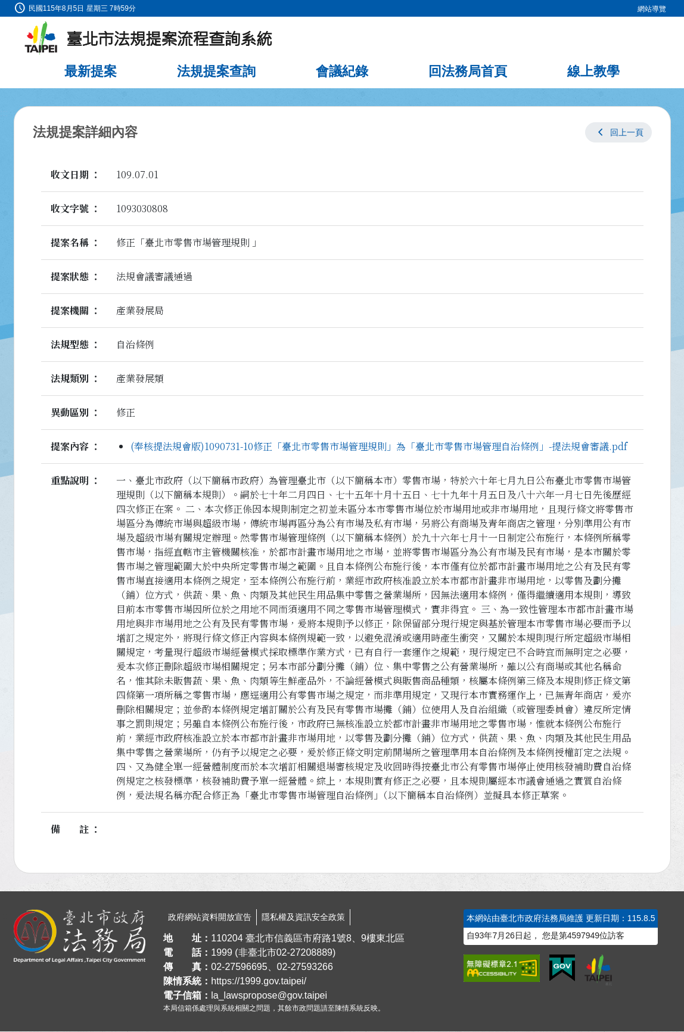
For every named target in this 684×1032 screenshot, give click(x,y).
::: (4, 7)
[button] (618, 133)
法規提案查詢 (216, 71)
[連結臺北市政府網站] (598, 970)
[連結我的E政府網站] (562, 969)
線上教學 (593, 71)
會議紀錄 (342, 71)
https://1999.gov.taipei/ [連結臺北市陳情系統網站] (258, 982)
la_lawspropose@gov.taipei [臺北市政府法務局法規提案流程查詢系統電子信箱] (269, 996)
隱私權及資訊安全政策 (303, 917)
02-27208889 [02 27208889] (304, 953)
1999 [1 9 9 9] (221, 953)
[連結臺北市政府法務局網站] (80, 937)
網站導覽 (652, 9)
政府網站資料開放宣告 (209, 917)
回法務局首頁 (467, 71)
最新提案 (90, 71)
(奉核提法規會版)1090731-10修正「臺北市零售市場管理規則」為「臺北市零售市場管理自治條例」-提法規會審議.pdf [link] (378, 447)
